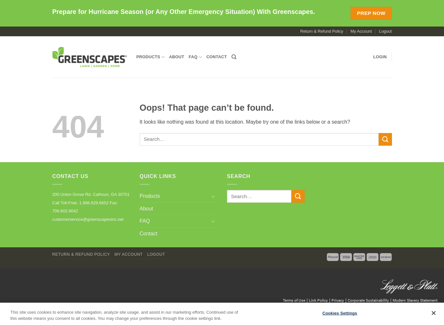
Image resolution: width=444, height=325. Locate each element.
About (176, 56)
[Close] (434, 313)
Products (150, 57)
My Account (361, 31)
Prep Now (371, 13)
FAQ (195, 57)
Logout (385, 31)
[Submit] (385, 139)
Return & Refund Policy (321, 31)
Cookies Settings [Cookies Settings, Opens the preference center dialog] (339, 313)
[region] (222, 314)
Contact (216, 56)
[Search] (234, 57)
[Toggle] (213, 196)
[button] (380, 56)
